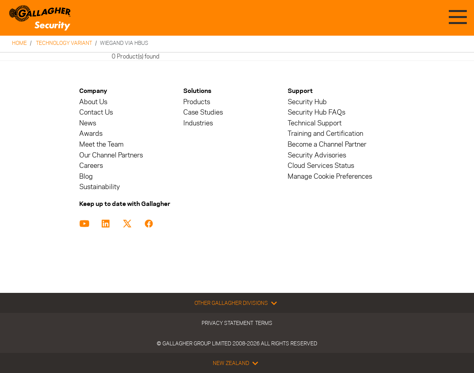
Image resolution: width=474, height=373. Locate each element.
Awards (90, 133)
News (87, 123)
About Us (93, 102)
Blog (86, 176)
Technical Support (315, 123)
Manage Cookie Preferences (330, 176)
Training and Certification (325, 133)
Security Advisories (317, 155)
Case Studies (203, 112)
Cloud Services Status (321, 165)
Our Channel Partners (111, 155)
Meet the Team (101, 144)
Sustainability (99, 187)
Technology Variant (64, 42)
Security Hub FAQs (316, 112)
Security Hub (307, 102)
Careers (91, 165)
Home (19, 42)
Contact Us (96, 112)
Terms (263, 323)
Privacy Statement (227, 323)
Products (196, 102)
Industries (198, 123)
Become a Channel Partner (327, 144)
